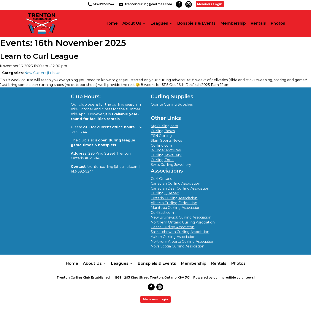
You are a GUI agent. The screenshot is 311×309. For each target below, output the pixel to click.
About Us (131, 23)
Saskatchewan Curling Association (180, 232)
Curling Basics (163, 131)
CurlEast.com (162, 213)
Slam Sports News (166, 140)
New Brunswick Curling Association (181, 217)
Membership (233, 23)
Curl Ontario (162, 179)
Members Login (209, 4)
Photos (278, 23)
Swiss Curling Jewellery (171, 165)
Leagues (159, 23)
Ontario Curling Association (174, 198)
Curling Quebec (165, 193)
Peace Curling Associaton (172, 227)
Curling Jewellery (166, 155)
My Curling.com (164, 126)
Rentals (258, 23)
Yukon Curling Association (173, 237)
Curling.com (161, 145)
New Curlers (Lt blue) (43, 73)
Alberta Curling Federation (174, 203)
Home (111, 23)
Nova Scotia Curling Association (177, 246)
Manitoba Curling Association (175, 208)
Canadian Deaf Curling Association (180, 188)
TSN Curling (161, 136)
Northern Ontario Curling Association (183, 222)
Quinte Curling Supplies (172, 104)
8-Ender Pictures (166, 150)
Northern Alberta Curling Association (182, 241)
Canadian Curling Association (176, 183)
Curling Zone (162, 160)
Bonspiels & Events (196, 23)
